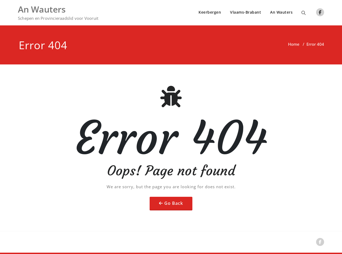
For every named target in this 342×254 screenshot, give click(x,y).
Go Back (173, 203)
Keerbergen (210, 12)
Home (294, 44)
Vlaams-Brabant (245, 12)
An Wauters (281, 12)
